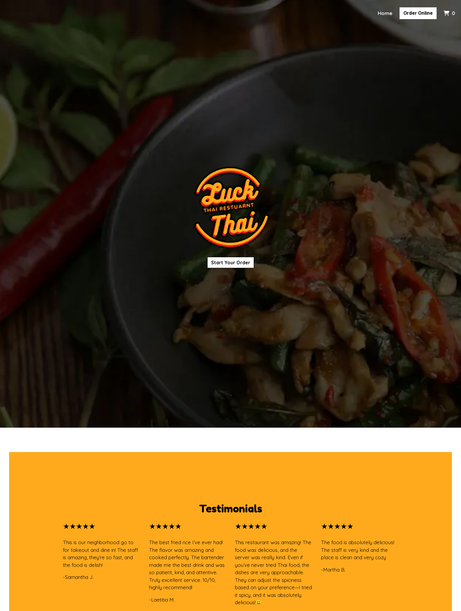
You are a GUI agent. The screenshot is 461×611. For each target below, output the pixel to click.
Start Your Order (230, 262)
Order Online (418, 13)
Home (385, 13)
